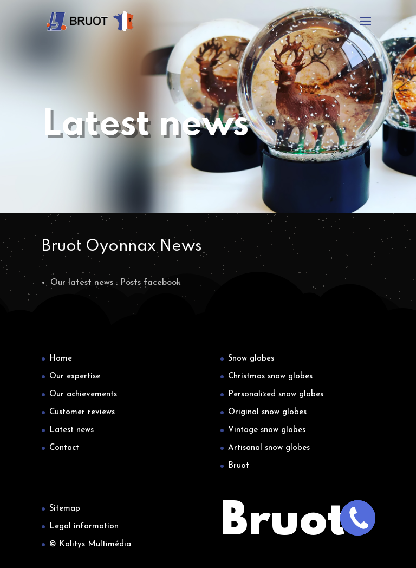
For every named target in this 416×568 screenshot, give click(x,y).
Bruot (238, 466)
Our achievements (83, 394)
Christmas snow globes (270, 377)
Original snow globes (267, 412)
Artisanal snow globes (269, 448)
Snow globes (251, 359)
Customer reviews (82, 412)
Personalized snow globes (275, 394)
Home (60, 359)
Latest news (71, 430)
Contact (64, 448)
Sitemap (64, 509)
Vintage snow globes (267, 430)
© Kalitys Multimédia (90, 544)
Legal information (84, 527)
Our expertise (74, 377)
